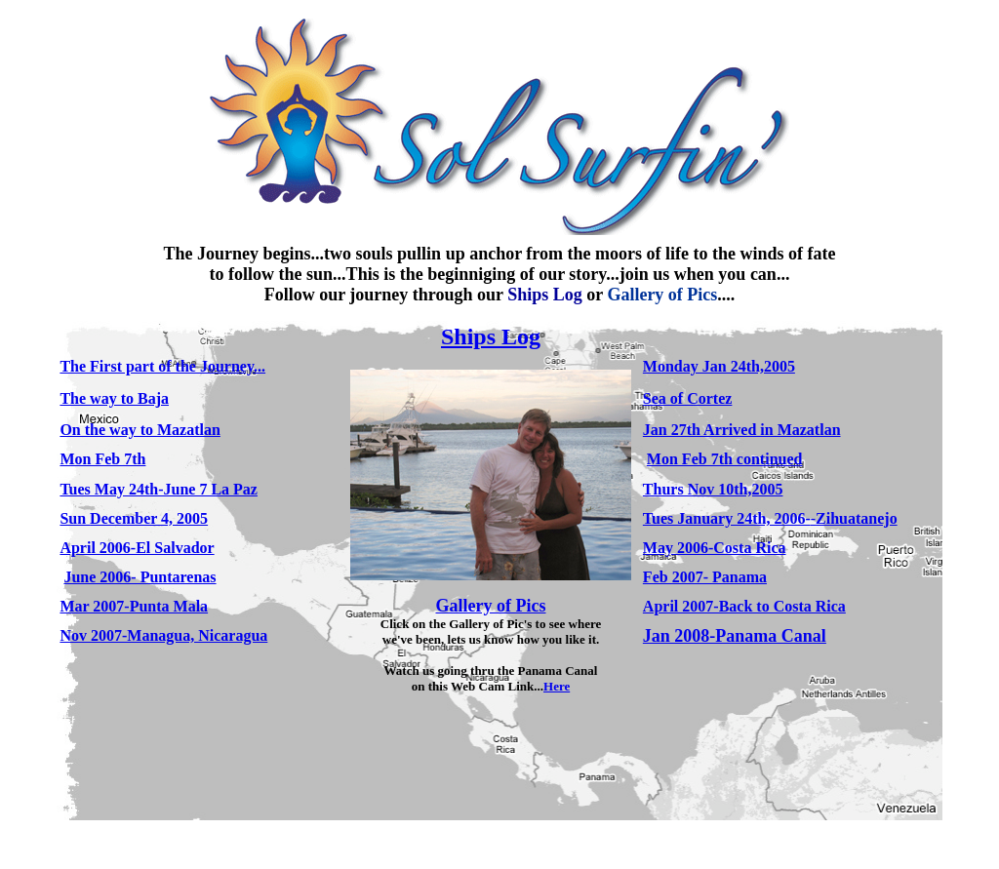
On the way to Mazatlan (140, 429)
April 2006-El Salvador (137, 547)
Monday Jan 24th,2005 (719, 366)
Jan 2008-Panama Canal (734, 636)
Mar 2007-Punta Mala (134, 606)
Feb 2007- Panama (705, 577)
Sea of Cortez (688, 398)
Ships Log (490, 336)
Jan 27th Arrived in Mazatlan (742, 429)
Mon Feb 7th (102, 459)
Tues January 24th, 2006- (727, 518)
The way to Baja (114, 398)
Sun (134, 518)
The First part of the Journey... (162, 366)
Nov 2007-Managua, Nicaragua (163, 635)
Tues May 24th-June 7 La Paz (159, 489)
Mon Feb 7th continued (725, 459)
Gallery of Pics (491, 605)
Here (556, 686)
